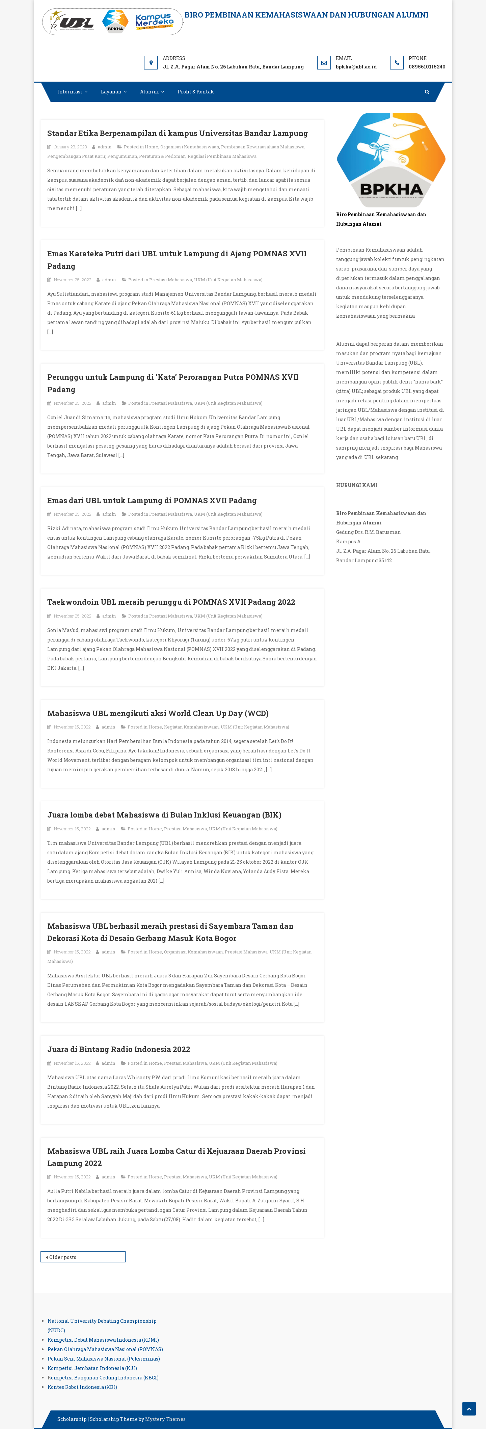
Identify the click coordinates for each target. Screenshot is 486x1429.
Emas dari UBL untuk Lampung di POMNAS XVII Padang (152, 500)
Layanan (111, 91)
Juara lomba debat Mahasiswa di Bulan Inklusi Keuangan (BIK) (164, 815)
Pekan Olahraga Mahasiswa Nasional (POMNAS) (105, 1349)
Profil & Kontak (196, 91)
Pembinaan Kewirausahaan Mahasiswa (262, 147)
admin (104, 147)
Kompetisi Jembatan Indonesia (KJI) (92, 1368)
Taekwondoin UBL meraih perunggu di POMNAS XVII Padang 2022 (171, 602)
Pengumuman (122, 156)
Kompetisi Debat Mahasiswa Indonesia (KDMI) (103, 1340)
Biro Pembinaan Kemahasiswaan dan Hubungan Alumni (307, 15)
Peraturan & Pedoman (162, 156)
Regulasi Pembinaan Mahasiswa (222, 156)
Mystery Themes (165, 1419)
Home (151, 147)
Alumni (149, 91)
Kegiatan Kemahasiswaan (191, 727)
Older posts (62, 1257)
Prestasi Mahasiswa (170, 280)
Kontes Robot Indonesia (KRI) (82, 1387)
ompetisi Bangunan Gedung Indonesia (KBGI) (105, 1377)
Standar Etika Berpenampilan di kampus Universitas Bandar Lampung (177, 133)
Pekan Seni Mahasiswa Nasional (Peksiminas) (104, 1358)
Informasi (69, 91)
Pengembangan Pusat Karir (76, 156)
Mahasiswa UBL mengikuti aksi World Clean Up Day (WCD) (158, 713)
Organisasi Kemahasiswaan (189, 147)
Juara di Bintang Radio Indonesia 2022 (118, 1049)
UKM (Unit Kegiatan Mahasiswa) (228, 280)
